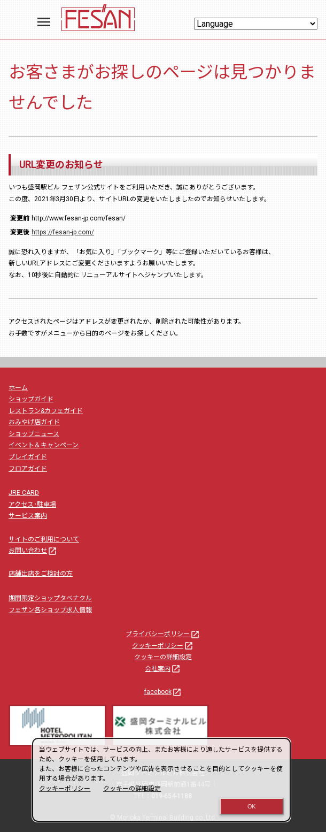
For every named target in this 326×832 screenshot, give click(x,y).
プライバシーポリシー (163, 634)
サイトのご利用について (44, 539)
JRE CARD (24, 493)
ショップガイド (31, 399)
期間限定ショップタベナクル (50, 598)
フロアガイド (28, 468)
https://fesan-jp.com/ (63, 232)
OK (251, 806)
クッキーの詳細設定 (163, 657)
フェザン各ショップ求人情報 (50, 610)
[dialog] (161, 779)
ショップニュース (34, 434)
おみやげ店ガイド (34, 422)
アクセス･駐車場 (32, 504)
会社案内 (163, 669)
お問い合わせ (33, 550)
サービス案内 (28, 516)
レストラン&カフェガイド (46, 411)
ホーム (18, 388)
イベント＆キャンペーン (44, 445)
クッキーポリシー (163, 646)
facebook (163, 692)
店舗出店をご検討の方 (41, 573)
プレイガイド (28, 457)
